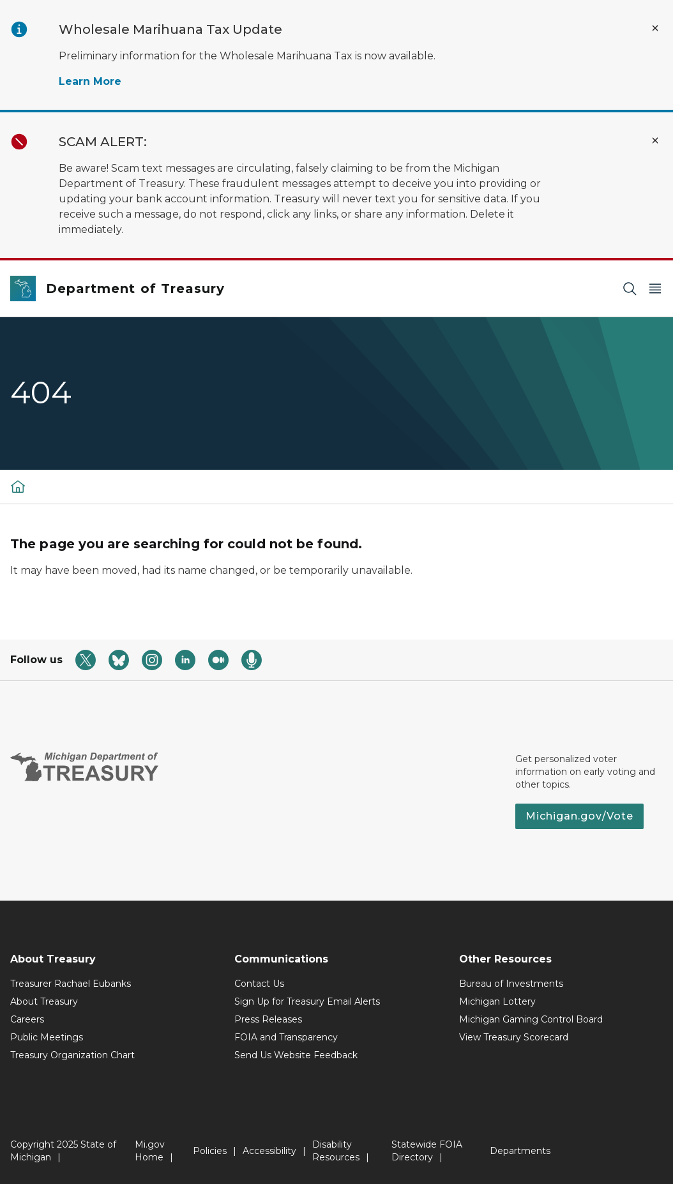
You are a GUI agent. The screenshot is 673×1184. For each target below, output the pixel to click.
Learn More (90, 81)
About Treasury (44, 1001)
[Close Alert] (655, 28)
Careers (27, 1019)
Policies (210, 1151)
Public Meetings (46, 1037)
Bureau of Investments (511, 983)
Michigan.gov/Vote (579, 816)
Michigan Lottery (497, 1001)
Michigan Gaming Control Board (531, 1019)
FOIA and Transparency (286, 1037)
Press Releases (268, 1019)
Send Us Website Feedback (296, 1055)
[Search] (629, 289)
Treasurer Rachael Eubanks (70, 983)
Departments (520, 1151)
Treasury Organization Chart (72, 1055)
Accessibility (269, 1151)
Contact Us (259, 983)
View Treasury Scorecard (513, 1037)
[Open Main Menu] (655, 289)
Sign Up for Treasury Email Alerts (307, 1001)
